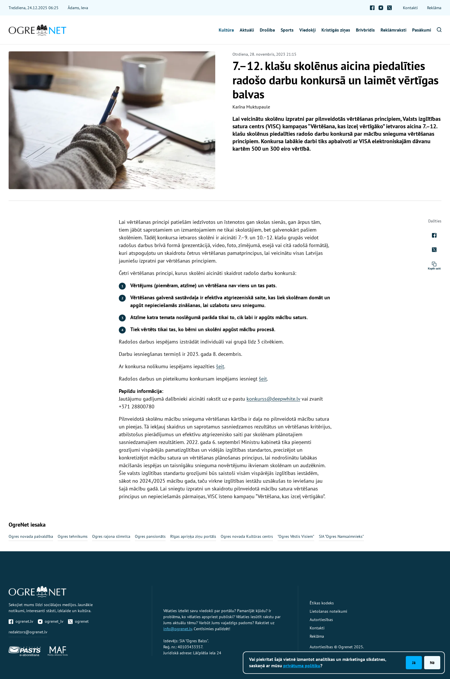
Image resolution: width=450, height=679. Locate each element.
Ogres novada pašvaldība (31, 536)
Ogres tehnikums (73, 536)
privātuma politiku (301, 665)
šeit (220, 366)
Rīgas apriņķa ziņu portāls (193, 536)
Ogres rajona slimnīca (111, 536)
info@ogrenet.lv (177, 628)
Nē (432, 662)
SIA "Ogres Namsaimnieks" (341, 536)
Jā (414, 662)
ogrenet (78, 621)
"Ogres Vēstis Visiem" (296, 536)
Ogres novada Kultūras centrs (247, 536)
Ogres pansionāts (150, 536)
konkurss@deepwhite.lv (273, 398)
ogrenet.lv (21, 621)
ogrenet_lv (50, 621)
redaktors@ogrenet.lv (28, 632)
